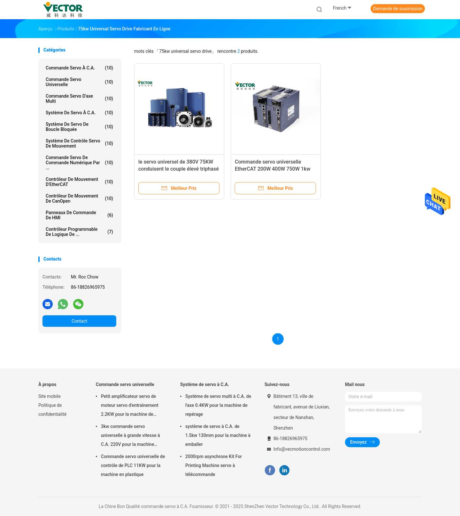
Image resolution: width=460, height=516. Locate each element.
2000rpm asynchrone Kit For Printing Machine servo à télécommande (213, 465)
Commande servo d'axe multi (79, 98)
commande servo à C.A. (79, 68)
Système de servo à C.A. (79, 112)
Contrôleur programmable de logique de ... (79, 232)
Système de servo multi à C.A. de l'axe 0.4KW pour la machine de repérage (218, 405)
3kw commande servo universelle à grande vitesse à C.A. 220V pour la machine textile (130, 436)
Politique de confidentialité (52, 410)
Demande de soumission (397, 8)
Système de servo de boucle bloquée (79, 127)
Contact (79, 321)
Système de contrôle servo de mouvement (79, 143)
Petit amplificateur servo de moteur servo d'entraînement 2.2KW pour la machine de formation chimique (129, 406)
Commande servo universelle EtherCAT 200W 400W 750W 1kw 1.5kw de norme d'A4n (272, 169)
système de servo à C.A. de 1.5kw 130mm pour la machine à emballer (217, 435)
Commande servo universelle (79, 82)
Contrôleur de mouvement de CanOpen (79, 198)
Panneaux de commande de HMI (79, 215)
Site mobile (49, 396)
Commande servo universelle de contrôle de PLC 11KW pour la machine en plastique (133, 465)
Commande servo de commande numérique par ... (79, 162)
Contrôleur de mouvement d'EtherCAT (79, 182)
